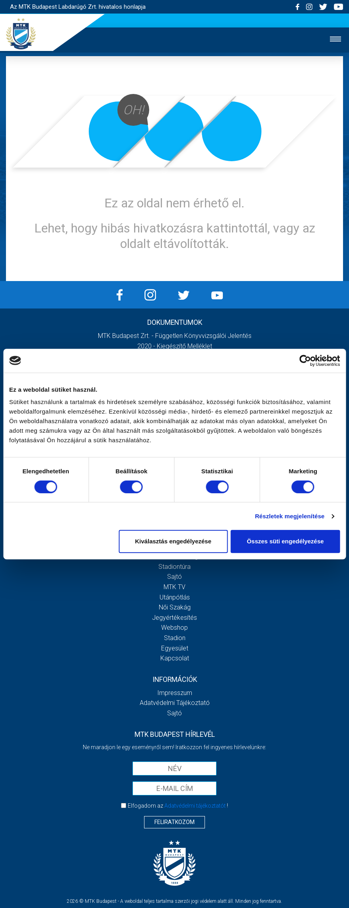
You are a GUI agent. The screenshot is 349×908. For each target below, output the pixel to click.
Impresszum (174, 693)
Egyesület (174, 648)
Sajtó (174, 576)
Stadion (174, 638)
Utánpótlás (175, 597)
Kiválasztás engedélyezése (173, 541)
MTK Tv (174, 587)
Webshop (174, 627)
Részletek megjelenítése (290, 516)
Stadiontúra (174, 566)
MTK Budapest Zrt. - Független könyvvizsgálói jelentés (175, 336)
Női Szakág (175, 607)
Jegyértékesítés (174, 617)
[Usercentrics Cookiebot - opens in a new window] (305, 361)
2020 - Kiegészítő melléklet (174, 346)
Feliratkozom (174, 822)
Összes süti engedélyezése (285, 541)
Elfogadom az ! (178, 806)
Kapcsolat (174, 658)
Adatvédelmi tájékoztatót (195, 806)
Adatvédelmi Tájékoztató (175, 703)
